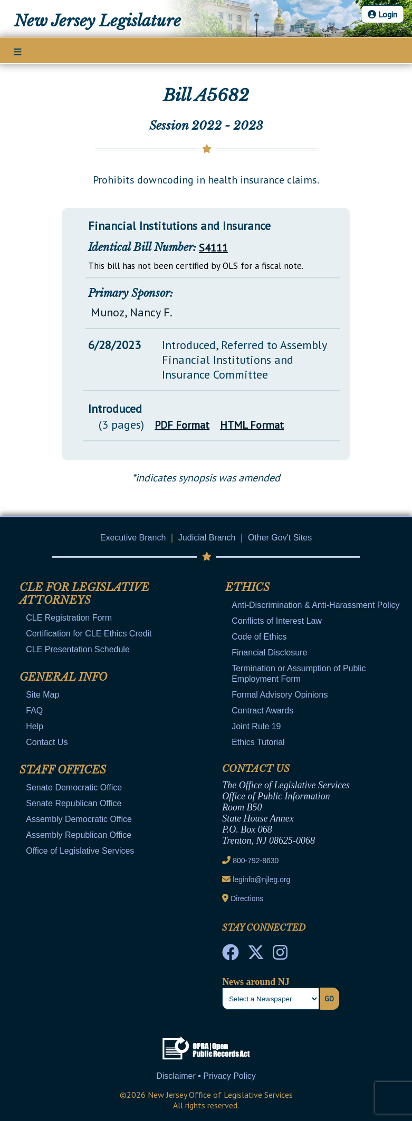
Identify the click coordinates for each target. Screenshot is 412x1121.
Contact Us (47, 742)
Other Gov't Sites (280, 537)
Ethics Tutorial (258, 742)
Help (34, 726)
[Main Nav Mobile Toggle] (18, 51)
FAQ (34, 710)
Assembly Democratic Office (79, 819)
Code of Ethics (259, 636)
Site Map (42, 694)
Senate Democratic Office (74, 787)
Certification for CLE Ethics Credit (88, 633)
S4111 (213, 248)
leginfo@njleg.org (261, 879)
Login (382, 14)
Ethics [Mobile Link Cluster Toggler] (247, 587)
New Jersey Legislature (97, 21)
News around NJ (256, 982)
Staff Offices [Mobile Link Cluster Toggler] (63, 770)
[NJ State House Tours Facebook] (230, 955)
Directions (247, 898)
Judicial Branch (207, 537)
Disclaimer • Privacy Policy (206, 1075)
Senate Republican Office (73, 803)
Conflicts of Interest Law (277, 620)
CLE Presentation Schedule (78, 649)
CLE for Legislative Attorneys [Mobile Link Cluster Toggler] (84, 593)
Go (329, 998)
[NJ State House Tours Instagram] (280, 955)
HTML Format (252, 425)
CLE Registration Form (69, 617)
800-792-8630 (256, 860)
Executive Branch (133, 537)
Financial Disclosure (269, 652)
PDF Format (182, 425)
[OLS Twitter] (255, 955)
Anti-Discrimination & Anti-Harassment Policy (315, 605)
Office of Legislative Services (80, 850)
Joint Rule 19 (256, 726)
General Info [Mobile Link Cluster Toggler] (63, 677)
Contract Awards (262, 710)
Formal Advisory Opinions (280, 694)
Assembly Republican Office (78, 834)
